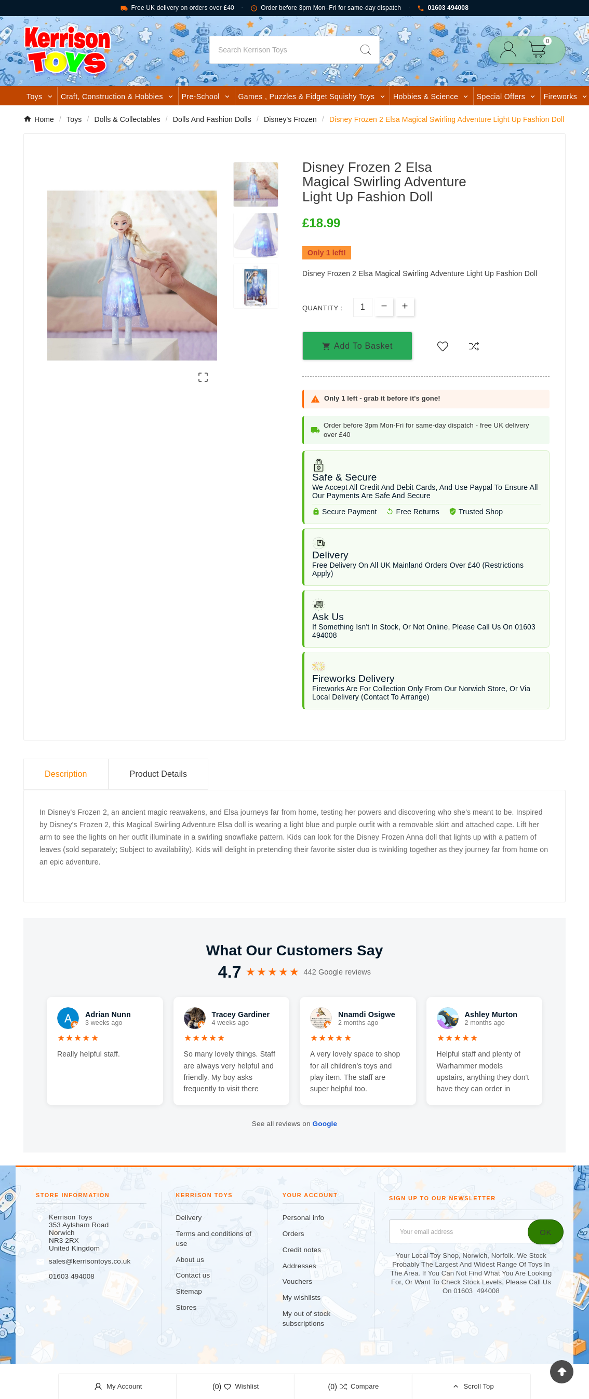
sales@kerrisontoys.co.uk (89, 1261)
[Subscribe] (546, 1231)
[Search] (281, 49)
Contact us (193, 1275)
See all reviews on (294, 1124)
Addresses (299, 1266)
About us (190, 1260)
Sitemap (189, 1291)
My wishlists (302, 1297)
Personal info (304, 1218)
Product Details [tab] (159, 774)
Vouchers (297, 1281)
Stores (186, 1307)
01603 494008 (442, 8)
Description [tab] (66, 774)
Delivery (189, 1218)
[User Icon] (511, 50)
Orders (293, 1234)
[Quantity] (362, 307)
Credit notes (302, 1250)
